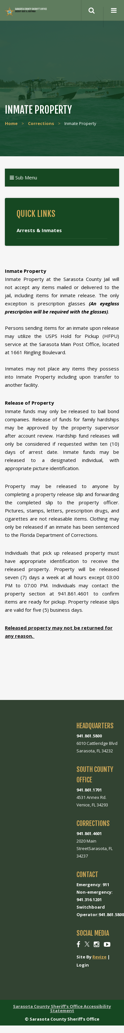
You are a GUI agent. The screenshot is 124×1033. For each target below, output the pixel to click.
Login (82, 965)
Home (11, 123)
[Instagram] (96, 944)
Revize (99, 957)
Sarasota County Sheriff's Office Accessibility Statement (62, 1008)
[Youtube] (107, 944)
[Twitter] (87, 944)
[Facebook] (78, 944)
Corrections (41, 123)
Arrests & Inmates (39, 230)
